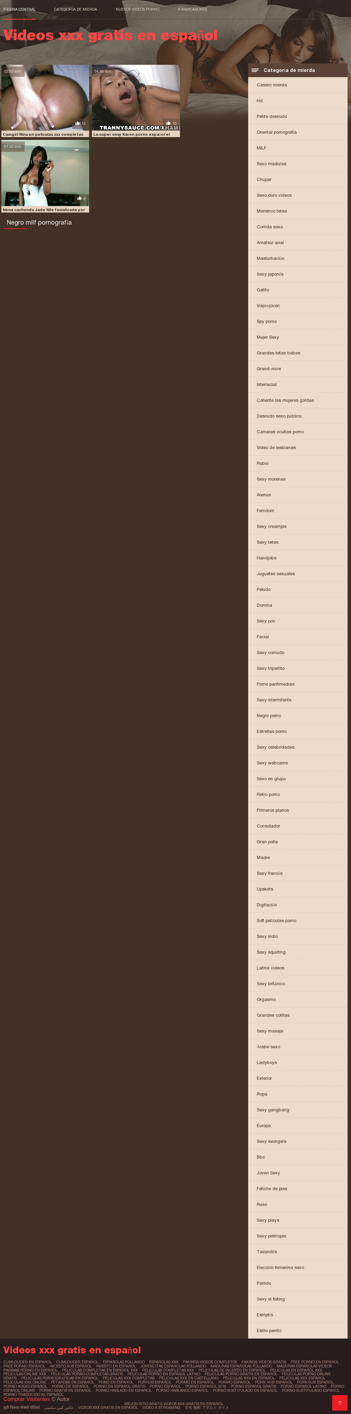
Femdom (265, 510)
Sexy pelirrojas (271, 1235)
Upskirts (265, 889)
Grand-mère (269, 368)
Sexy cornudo (270, 652)
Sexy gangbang (273, 1109)
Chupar (264, 179)
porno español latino (276, 1384)
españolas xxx (162, 1362)
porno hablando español (164, 1388)
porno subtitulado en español (226, 1388)
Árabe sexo (268, 1046)
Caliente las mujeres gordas (285, 400)
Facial (263, 636)
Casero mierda (272, 84)
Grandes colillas (273, 1015)
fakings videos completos (207, 1362)
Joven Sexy (268, 1172)
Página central (19, 9)
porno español (138, 1384)
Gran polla (267, 841)
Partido (264, 1283)
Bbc (261, 1157)
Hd (260, 100)
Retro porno (268, 794)
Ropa (262, 1094)
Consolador (268, 826)
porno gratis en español (47, 1388)
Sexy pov (266, 621)
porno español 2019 (178, 1384)
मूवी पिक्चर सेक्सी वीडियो (21, 1405)
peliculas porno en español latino (142, 1373)
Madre (263, 857)
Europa (264, 1125)
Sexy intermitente (274, 699)
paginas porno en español (30, 1369)
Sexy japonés (270, 274)
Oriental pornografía (277, 132)
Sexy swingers (271, 1141)
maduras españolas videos (302, 1366)
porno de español (43, 1384)
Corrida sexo (270, 226)
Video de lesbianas (276, 447)
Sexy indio (267, 936)
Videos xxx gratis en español (107, 1405)
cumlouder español (76, 1362)
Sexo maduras (271, 163)
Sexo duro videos (274, 195)
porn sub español (285, 1381)
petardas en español (43, 1381)
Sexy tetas (267, 542)
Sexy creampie (272, 526)
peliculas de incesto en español (230, 1369)
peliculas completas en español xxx (99, 1369)
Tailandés (267, 1251)
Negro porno (269, 715)
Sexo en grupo (271, 778)
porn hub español (244, 1381)
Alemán (264, 494)
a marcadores (192, 9)
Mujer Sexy (268, 337)
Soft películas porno (276, 920)
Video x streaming (160, 1405)
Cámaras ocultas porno (280, 431)
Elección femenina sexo (280, 1267)
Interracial (267, 384)
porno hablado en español (105, 1388)
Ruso (262, 1204)
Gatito (263, 289)
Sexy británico (271, 983)
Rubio (262, 463)
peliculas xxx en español (229, 1377)
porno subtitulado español (291, 1388)
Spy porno (267, 321)
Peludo (263, 589)
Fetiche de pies (272, 1188)
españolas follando (122, 1362)
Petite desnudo (272, 116)
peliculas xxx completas (109, 1377)
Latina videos (270, 967)
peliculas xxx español (282, 1377)
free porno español (24, 1366)
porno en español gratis (92, 1384)
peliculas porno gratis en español (219, 1373)
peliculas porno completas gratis (65, 1373)
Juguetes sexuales (276, 573)
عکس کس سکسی (58, 1405)
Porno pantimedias (275, 684)
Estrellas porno (272, 731)
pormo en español (165, 1381)
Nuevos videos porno (137, 9)
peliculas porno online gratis (291, 1373)
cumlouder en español (27, 1362)
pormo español (205, 1381)
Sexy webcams (272, 762)
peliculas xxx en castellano (169, 1377)
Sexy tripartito (271, 668)
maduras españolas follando (239, 1366)
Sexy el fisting (271, 1299)
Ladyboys (267, 1062)
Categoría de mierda (75, 9)
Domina (264, 605)
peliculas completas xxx (167, 1369)
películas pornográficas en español (41, 1377)
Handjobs (266, 557)
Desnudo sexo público (279, 416)
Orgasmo (266, 999)
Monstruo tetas (272, 211)
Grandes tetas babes (278, 352)
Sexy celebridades (275, 747)
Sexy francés (269, 873)
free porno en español (311, 1362)
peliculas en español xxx (293, 1369)
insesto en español (115, 1366)
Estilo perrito (269, 1330)
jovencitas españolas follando (172, 1366)
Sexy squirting (271, 952)
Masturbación (271, 258)
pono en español (86, 1381)
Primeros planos (273, 810)
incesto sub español (71, 1366)
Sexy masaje (270, 1031)
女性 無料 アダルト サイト (205, 1405)
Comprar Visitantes (27, 1397)
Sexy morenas (271, 479)
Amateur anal (270, 242)
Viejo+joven (268, 305)
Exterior (264, 1078)
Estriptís (265, 1314)
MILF (261, 147)
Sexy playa (268, 1220)
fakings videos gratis (261, 1362)
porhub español (125, 1381)
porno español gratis (226, 1384)
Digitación (267, 904)
